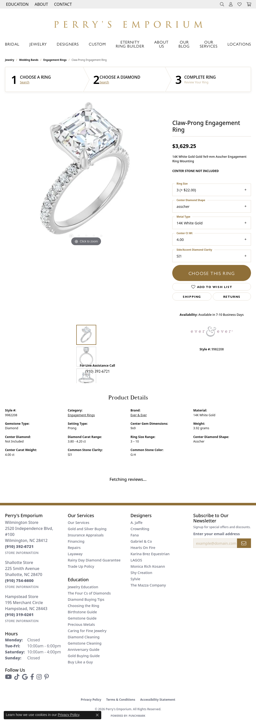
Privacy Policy (91, 699)
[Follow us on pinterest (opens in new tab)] (46, 677)
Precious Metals (81, 624)
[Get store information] (22, 553)
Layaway (75, 553)
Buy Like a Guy (80, 662)
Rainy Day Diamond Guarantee (94, 560)
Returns (231, 296)
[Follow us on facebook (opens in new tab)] (32, 677)
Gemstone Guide (82, 618)
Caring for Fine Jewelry (87, 630)
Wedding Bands (28, 60)
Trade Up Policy (81, 566)
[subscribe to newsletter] (244, 543)
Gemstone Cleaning (85, 643)
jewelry (9, 60)
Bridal (12, 44)
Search (25, 82)
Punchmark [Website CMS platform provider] (137, 715)
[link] (62, 4)
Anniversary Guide (84, 649)
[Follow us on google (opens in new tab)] (25, 677)
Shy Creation (141, 572)
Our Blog (184, 44)
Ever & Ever (138, 415)
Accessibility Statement (157, 699)
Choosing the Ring (83, 605)
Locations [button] (239, 44)
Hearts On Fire (142, 547)
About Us (161, 44)
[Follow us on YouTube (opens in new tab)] (8, 677)
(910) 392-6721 (97, 371)
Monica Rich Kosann (147, 566)
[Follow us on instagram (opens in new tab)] (39, 677)
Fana (134, 535)
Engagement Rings (54, 60)
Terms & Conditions (120, 699)
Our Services (209, 44)
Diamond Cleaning (84, 637)
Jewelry (38, 44)
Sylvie (135, 578)
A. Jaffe (136, 522)
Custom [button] (97, 44)
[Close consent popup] (97, 714)
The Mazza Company (148, 585)
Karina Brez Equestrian (150, 553)
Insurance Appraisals (86, 535)
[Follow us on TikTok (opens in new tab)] (17, 677)
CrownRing (139, 528)
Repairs (74, 547)
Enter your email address (216, 533)
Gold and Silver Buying (87, 528)
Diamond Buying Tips (86, 599)
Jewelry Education (83, 587)
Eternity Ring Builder (130, 44)
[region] (86, 172)
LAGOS (136, 560)
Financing (76, 541)
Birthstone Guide (82, 612)
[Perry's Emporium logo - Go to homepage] (128, 23)
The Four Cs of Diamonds (89, 593)
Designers (68, 44)
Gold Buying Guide (84, 655)
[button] (16, 4)
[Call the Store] (19, 546)
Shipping (192, 296)
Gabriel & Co (141, 541)
